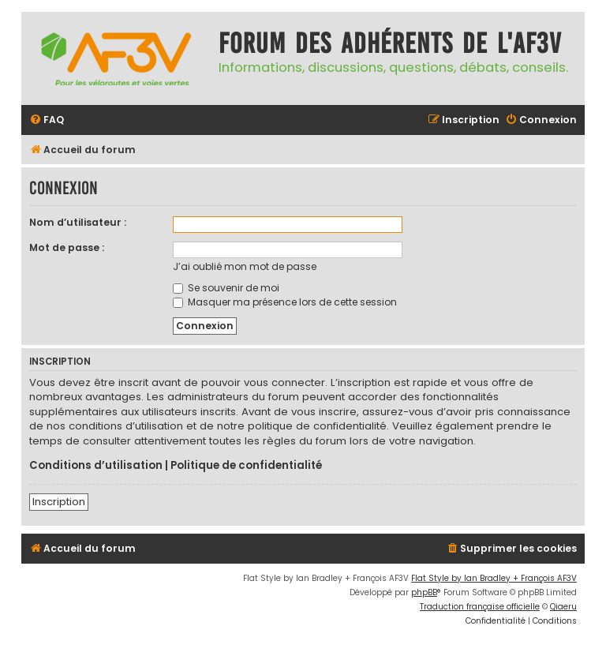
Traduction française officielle (480, 607)
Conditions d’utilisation (96, 466)
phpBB (424, 592)
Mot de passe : (66, 247)
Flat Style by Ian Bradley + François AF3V (494, 578)
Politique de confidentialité (246, 466)
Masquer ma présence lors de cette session (285, 302)
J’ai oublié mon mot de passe (244, 266)
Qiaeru (563, 607)
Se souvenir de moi (226, 287)
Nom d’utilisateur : (77, 222)
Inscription (58, 501)
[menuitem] (46, 120)
